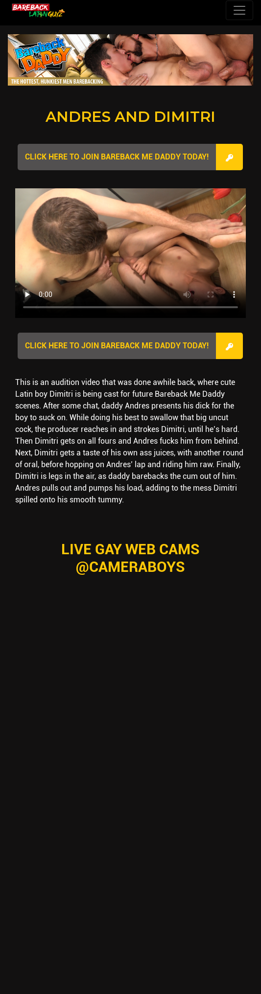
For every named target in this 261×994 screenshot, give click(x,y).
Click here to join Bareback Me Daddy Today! (117, 156)
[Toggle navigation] (239, 10)
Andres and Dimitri (130, 117)
